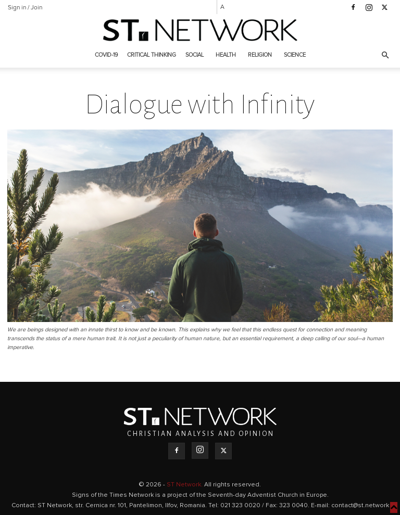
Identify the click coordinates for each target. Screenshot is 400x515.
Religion (260, 55)
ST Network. (185, 485)
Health (226, 55)
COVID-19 (106, 55)
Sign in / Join (25, 8)
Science (295, 55)
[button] (385, 55)
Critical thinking (151, 55)
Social (194, 55)
